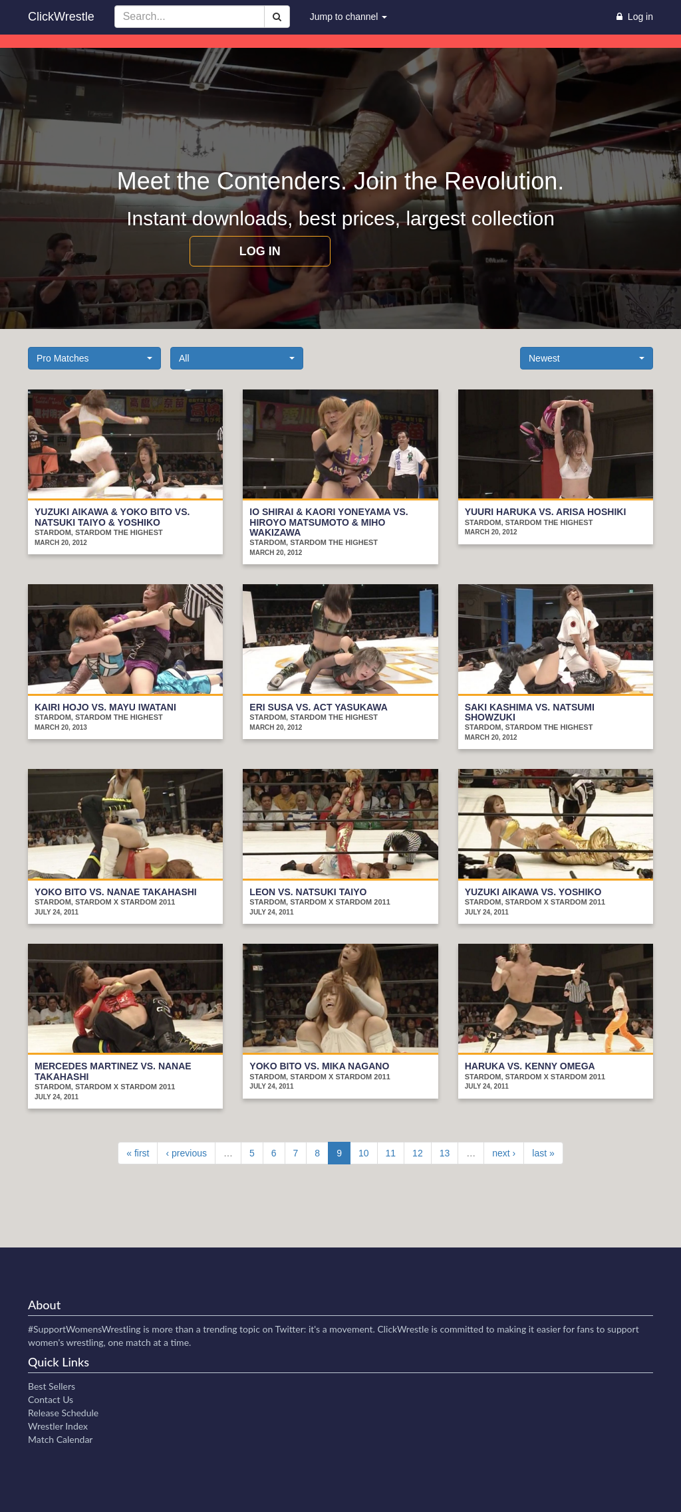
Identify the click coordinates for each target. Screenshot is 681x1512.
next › (503, 1153)
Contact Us (50, 1399)
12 (417, 1153)
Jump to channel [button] (349, 16)
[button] (94, 358)
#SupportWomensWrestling (84, 1329)
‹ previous (186, 1153)
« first (137, 1153)
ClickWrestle (61, 16)
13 (445, 1153)
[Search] (277, 16)
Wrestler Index (58, 1426)
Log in (260, 251)
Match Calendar (60, 1439)
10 (363, 1153)
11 (391, 1153)
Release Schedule (63, 1412)
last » (543, 1153)
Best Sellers (51, 1386)
